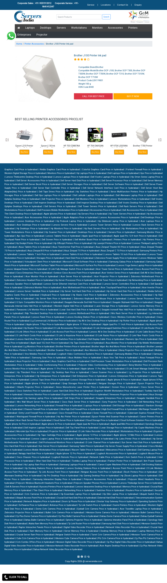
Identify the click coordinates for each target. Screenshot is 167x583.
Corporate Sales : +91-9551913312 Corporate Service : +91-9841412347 (48, 5)
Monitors (97, 27)
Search (106, 16)
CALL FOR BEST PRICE (93, 96)
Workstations (79, 27)
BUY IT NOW (133, 96)
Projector (41, 34)
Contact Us (122, 5)
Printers (133, 27)
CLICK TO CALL (15, 577)
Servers (61, 27)
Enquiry (138, 5)
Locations (106, 5)
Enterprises (24, 34)
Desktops (45, 27)
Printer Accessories (34, 43)
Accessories (115, 27)
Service (90, 5)
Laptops (30, 27)
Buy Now (24, 151)
